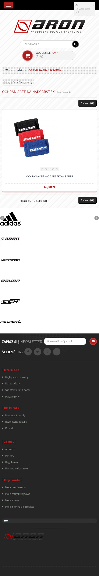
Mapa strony (12, 396)
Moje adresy (12, 500)
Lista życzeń (18, 82)
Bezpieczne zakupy (16, 422)
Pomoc (9, 455)
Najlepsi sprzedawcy (16, 377)
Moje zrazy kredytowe (17, 494)
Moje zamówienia (15, 487)
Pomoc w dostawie (16, 468)
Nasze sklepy (12, 383)
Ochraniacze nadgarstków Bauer (49, 176)
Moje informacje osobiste (19, 507)
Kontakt (9, 428)
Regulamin (11, 462)
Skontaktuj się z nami (17, 390)
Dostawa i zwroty (15, 415)
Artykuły (10, 449)
